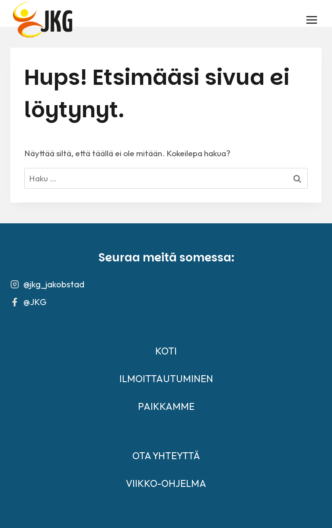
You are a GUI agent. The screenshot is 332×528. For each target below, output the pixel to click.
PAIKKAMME (166, 406)
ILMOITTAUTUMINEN (166, 379)
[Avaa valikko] (311, 20)
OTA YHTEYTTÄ (166, 456)
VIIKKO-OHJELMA (166, 483)
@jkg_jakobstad (53, 284)
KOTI (166, 351)
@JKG (35, 301)
